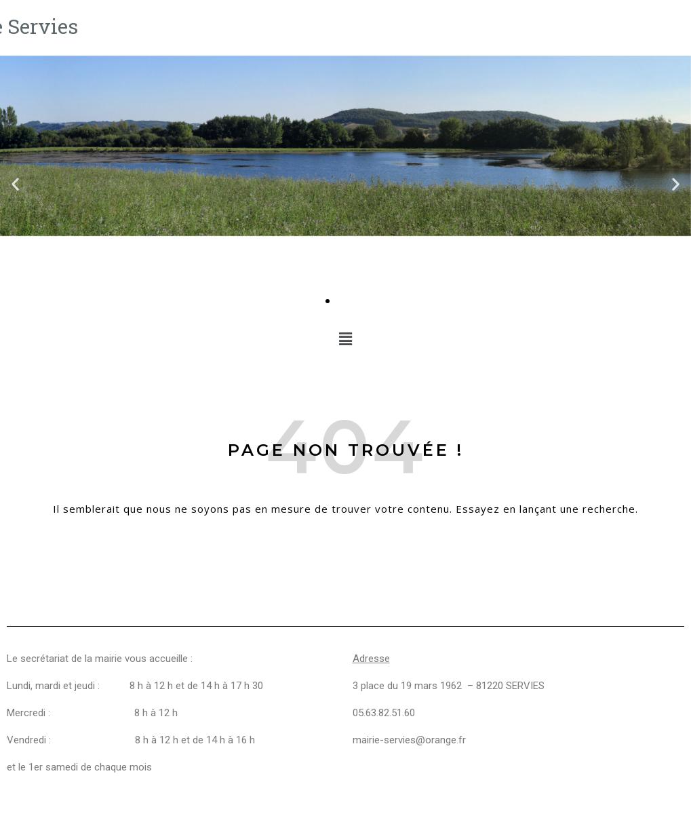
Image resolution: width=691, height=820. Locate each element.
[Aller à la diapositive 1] (327, 301)
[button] (15, 183)
